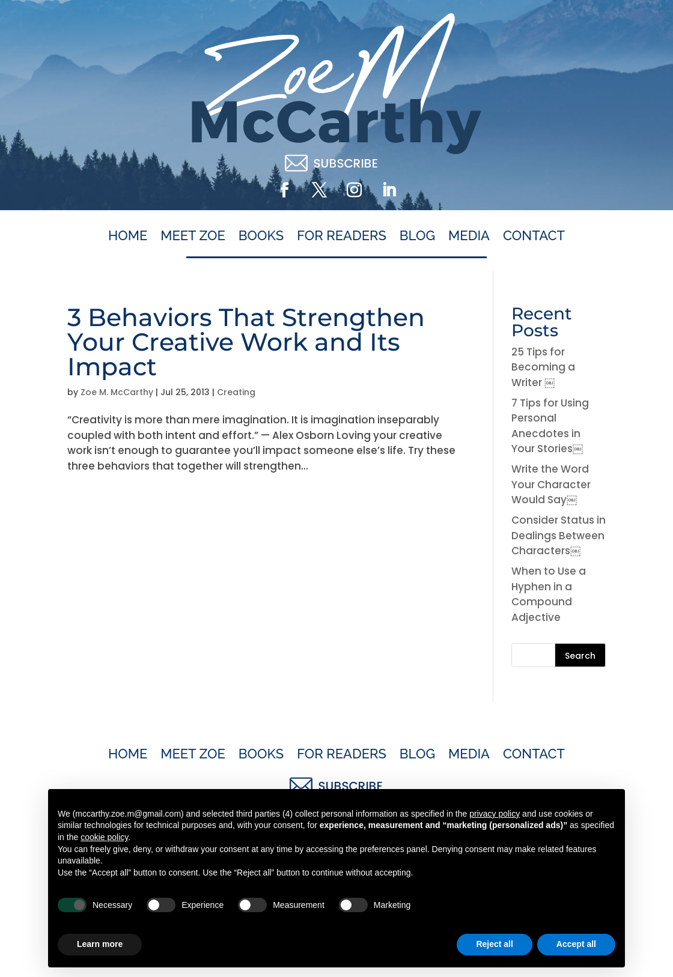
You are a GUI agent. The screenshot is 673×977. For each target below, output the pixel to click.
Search (580, 656)
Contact (534, 236)
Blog (417, 236)
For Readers (341, 236)
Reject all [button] (494, 944)
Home (127, 236)
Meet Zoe (192, 236)
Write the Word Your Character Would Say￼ (551, 484)
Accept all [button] (576, 944)
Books (261, 236)
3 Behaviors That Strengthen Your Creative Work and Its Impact (246, 341)
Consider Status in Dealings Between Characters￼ (558, 535)
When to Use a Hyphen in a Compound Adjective (548, 594)
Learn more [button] (100, 944)
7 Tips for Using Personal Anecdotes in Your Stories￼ (550, 426)
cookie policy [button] (104, 837)
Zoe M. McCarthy (117, 392)
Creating (236, 392)
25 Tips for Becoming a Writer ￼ (543, 367)
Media (469, 236)
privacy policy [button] (494, 813)
